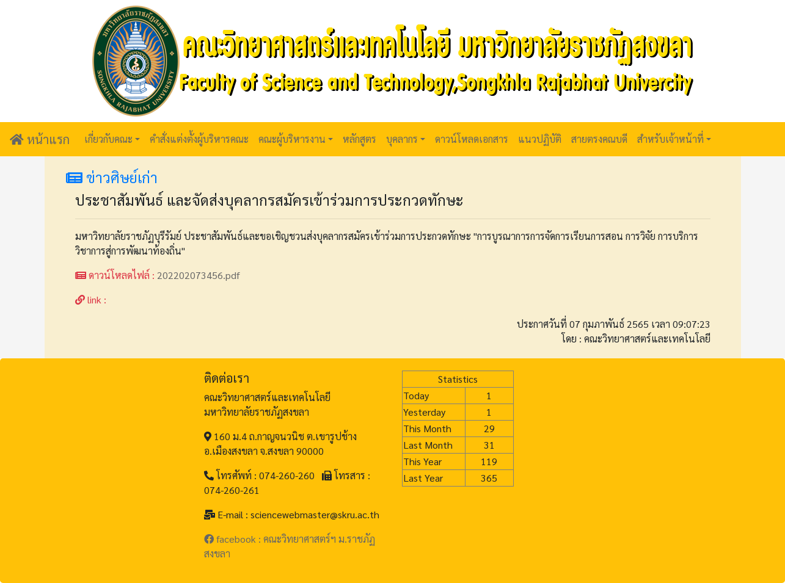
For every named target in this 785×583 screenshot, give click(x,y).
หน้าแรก (40, 139)
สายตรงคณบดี (599, 138)
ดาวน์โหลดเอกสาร (471, 138)
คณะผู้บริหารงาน (292, 138)
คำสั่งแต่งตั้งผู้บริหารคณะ (199, 138)
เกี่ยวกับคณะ (108, 138)
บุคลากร (402, 138)
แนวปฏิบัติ (539, 138)
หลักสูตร (359, 138)
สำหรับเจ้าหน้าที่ (670, 138)
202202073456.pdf (198, 275)
